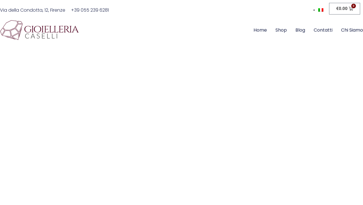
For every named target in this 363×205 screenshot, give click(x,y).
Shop (281, 30)
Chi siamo (352, 30)
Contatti (323, 30)
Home (260, 30)
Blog (300, 30)
